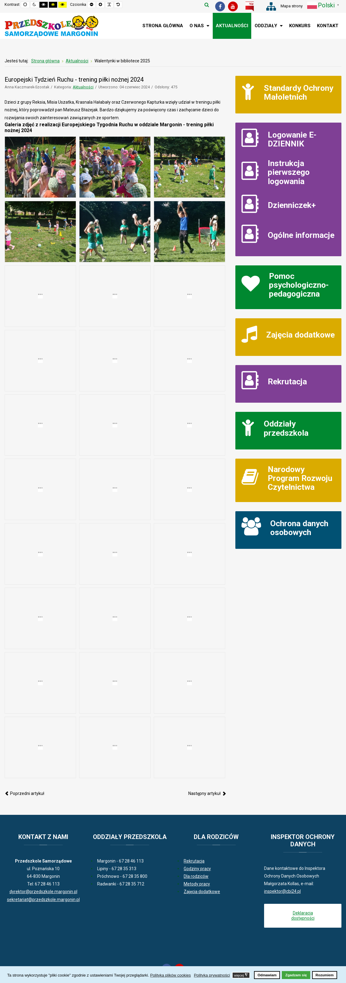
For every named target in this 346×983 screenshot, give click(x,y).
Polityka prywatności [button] (212, 975)
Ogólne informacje (301, 235)
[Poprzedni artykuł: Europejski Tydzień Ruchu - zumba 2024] (24, 793)
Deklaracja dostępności (303, 916)
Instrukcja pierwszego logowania (289, 172)
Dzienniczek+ (292, 205)
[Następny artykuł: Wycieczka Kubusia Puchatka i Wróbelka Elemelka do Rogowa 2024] (207, 793)
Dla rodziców (196, 876)
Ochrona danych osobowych (299, 528)
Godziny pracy (197, 868)
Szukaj (206, 5)
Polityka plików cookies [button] (170, 975)
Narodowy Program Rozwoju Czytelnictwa (300, 478)
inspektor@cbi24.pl (282, 891)
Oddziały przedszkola (286, 428)
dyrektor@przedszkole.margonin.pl (43, 891)
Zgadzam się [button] (296, 975)
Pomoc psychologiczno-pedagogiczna (299, 285)
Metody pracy (197, 883)
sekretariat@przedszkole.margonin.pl (43, 899)
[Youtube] (233, 6)
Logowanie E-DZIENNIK (292, 139)
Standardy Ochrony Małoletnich (298, 92)
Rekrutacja (287, 381)
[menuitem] (162, 26)
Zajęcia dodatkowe (300, 334)
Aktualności (83, 87)
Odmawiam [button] (267, 975)
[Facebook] (220, 6)
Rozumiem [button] (324, 975)
